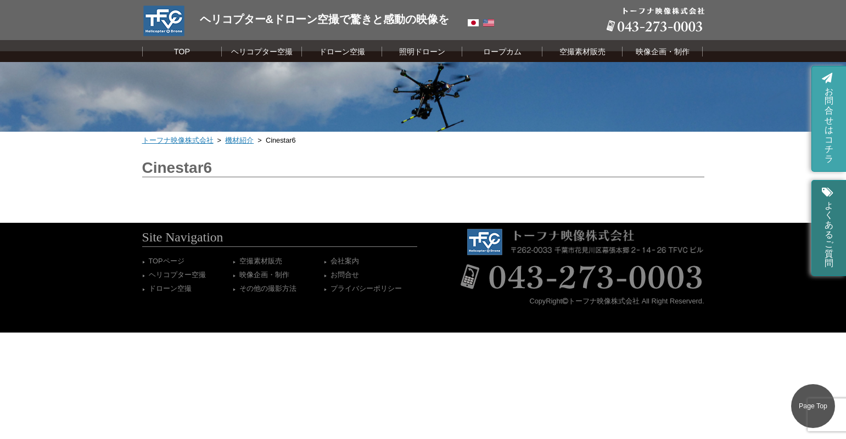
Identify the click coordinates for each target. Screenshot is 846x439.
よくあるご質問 (827, 226)
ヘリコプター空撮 (262, 51)
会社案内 (344, 261)
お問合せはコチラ (827, 117)
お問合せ (344, 275)
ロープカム (502, 51)
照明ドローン (422, 51)
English (488, 22)
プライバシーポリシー (366, 288)
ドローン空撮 (342, 51)
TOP (182, 51)
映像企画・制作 (663, 51)
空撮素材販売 (582, 51)
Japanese (473, 22)
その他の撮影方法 (267, 288)
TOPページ (166, 261)
